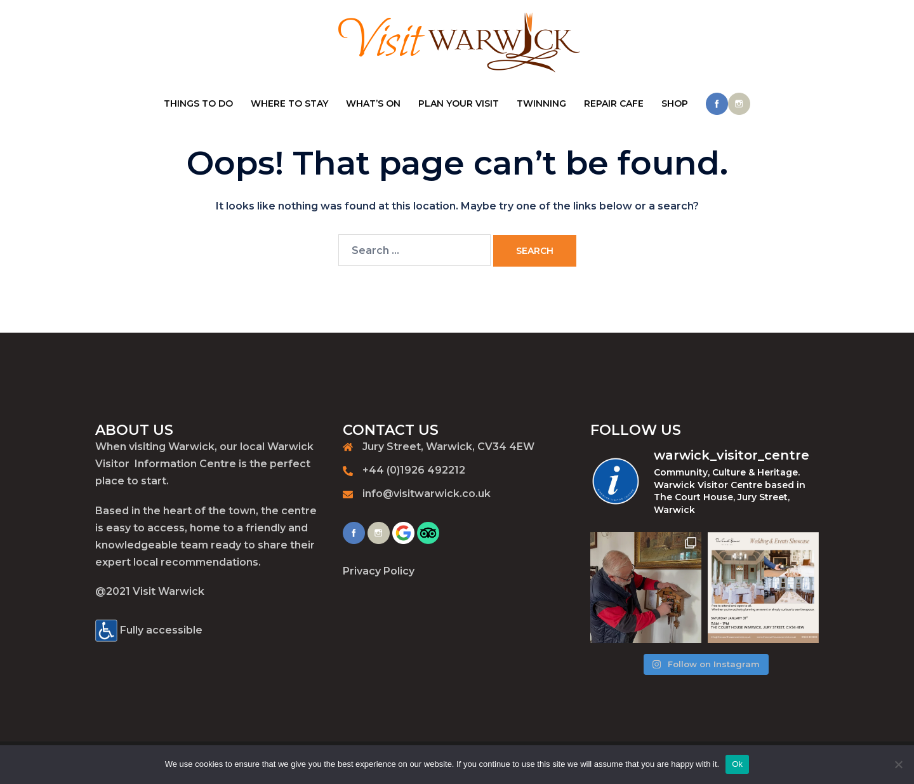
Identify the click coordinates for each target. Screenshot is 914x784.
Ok (737, 764)
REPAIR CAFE (614, 103)
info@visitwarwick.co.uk (426, 494)
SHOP (674, 103)
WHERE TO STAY (289, 103)
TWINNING (541, 103)
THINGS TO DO (198, 103)
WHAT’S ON (373, 103)
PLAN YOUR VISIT (458, 103)
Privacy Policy (378, 571)
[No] (898, 764)
